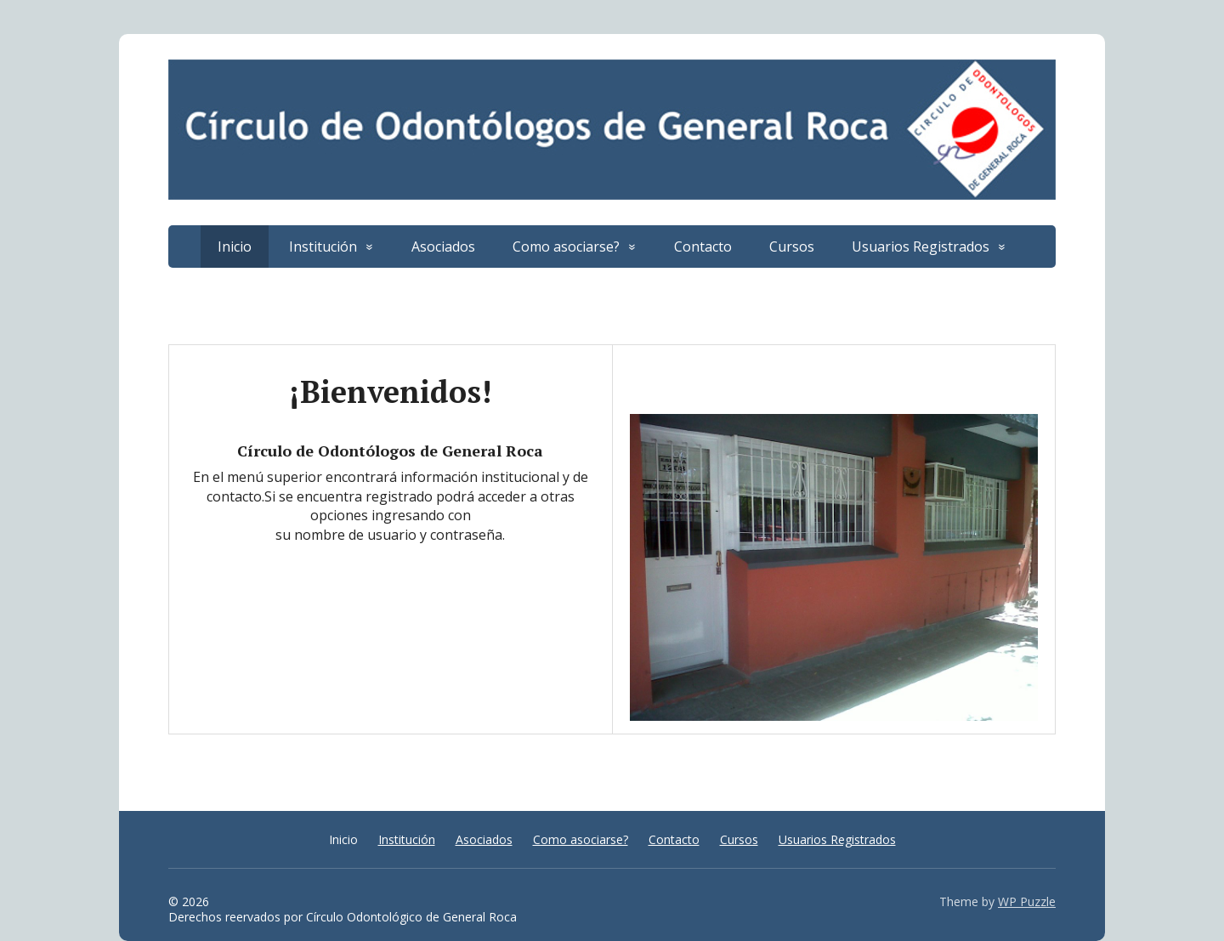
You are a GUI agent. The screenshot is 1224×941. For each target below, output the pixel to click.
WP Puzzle (1027, 901)
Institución (323, 246)
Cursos (791, 246)
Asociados (443, 246)
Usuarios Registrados (920, 246)
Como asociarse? (566, 246)
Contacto (703, 246)
